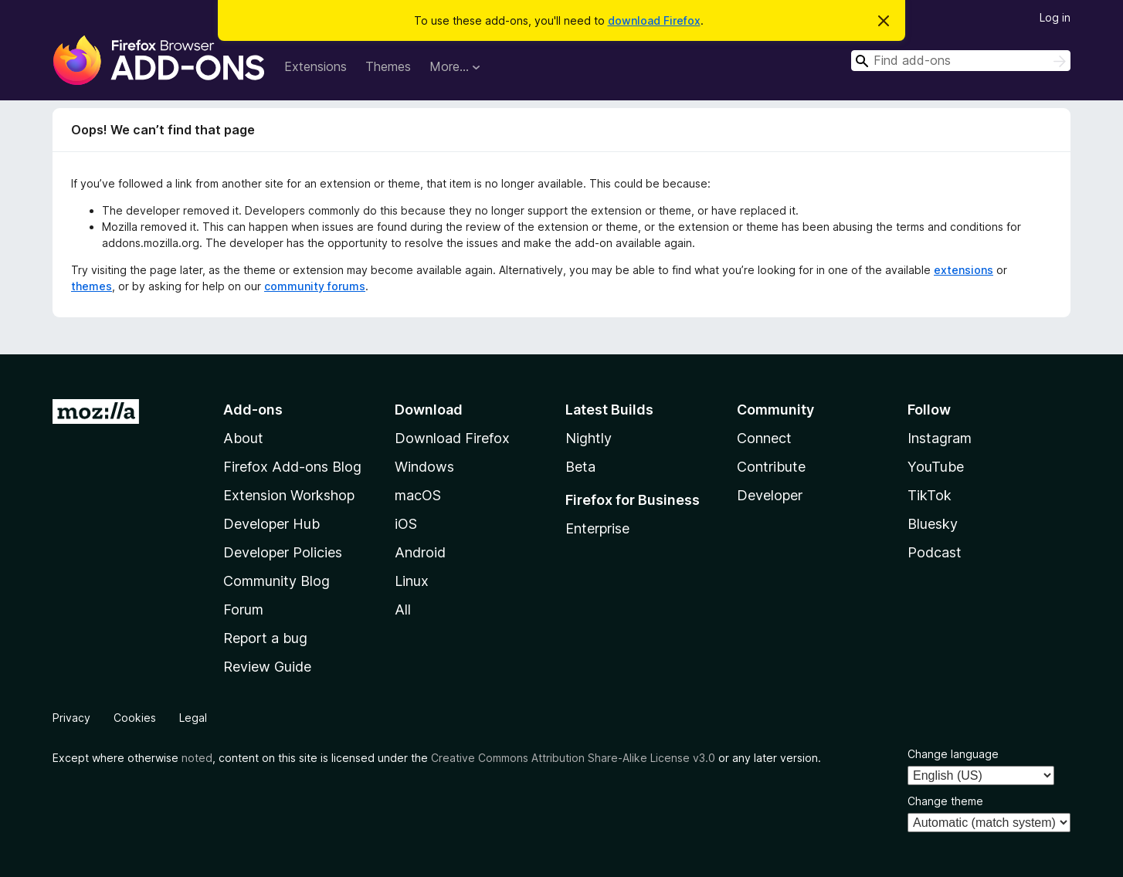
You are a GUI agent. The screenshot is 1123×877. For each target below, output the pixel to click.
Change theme (945, 801)
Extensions (315, 66)
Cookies (135, 717)
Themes (388, 66)
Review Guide (267, 667)
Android (420, 552)
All (403, 609)
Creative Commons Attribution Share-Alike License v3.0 (573, 757)
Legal (193, 717)
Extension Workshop (289, 495)
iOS (406, 524)
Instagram (940, 438)
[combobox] (960, 60)
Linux (412, 581)
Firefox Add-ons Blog (292, 467)
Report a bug (265, 638)
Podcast (935, 552)
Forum (243, 609)
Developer (769, 495)
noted (197, 757)
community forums (314, 286)
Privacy (71, 717)
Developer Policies (282, 552)
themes (91, 286)
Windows (424, 467)
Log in (1055, 17)
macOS (418, 495)
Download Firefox (452, 438)
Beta (580, 467)
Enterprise (597, 528)
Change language (953, 753)
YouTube (936, 467)
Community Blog (276, 581)
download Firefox (654, 20)
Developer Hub (271, 524)
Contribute (771, 467)
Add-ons (253, 409)
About (243, 438)
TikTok (930, 495)
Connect (764, 438)
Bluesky (933, 524)
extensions (963, 269)
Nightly (588, 438)
